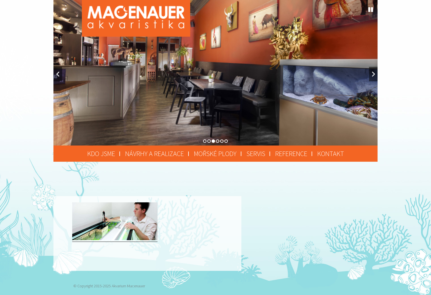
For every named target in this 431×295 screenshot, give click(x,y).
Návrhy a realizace (154, 153)
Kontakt (330, 153)
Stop (370, 9)
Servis (255, 153)
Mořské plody (215, 153)
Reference (291, 153)
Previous (57, 74)
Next (373, 74)
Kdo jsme (101, 153)
